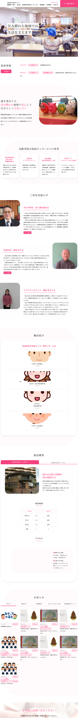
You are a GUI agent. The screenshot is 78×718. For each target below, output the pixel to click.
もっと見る (27, 232)
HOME (2, 696)
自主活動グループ (69, 547)
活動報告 (39, 547)
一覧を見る (7, 71)
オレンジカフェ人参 (54, 547)
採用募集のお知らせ (45, 65)
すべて (8, 547)
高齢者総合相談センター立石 (58, 405)
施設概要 (42, 5)
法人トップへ (55, 2)
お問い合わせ (70, 3)
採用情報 (49, 5)
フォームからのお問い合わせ (39, 685)
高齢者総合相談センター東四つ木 (20, 404)
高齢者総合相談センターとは (30, 5)
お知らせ (55, 5)
